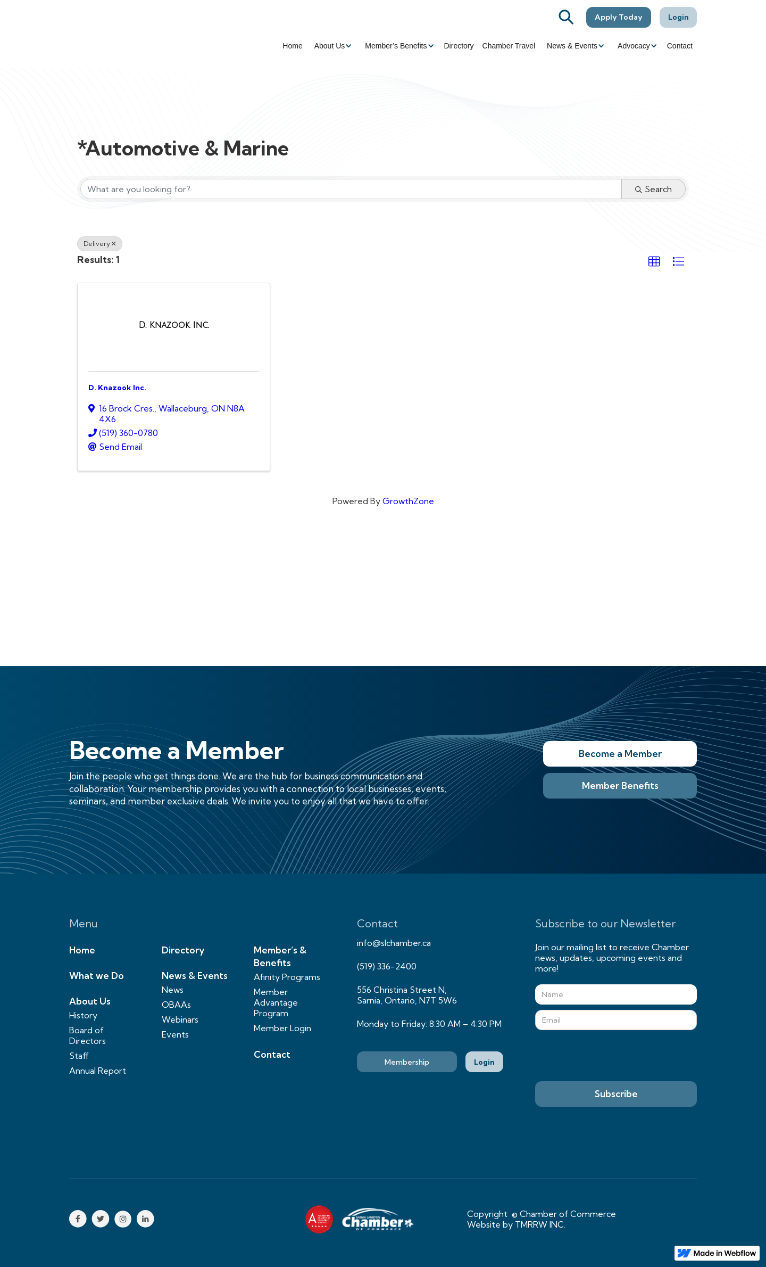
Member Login (282, 1028)
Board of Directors (87, 1035)
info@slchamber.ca (394, 942)
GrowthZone (408, 501)
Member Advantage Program (276, 1002)
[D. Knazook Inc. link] (174, 325)
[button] (332, 46)
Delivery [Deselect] (100, 244)
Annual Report (97, 1070)
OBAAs (176, 1004)
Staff (79, 1055)
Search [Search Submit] (653, 189)
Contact (680, 46)
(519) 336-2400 (387, 966)
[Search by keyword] (351, 189)
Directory (459, 46)
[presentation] (616, 1056)
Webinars (180, 1019)
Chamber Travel (509, 46)
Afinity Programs (287, 977)
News (173, 989)
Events (175, 1034)
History (83, 1015)
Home (292, 46)
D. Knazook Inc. (117, 387)
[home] (127, 34)
